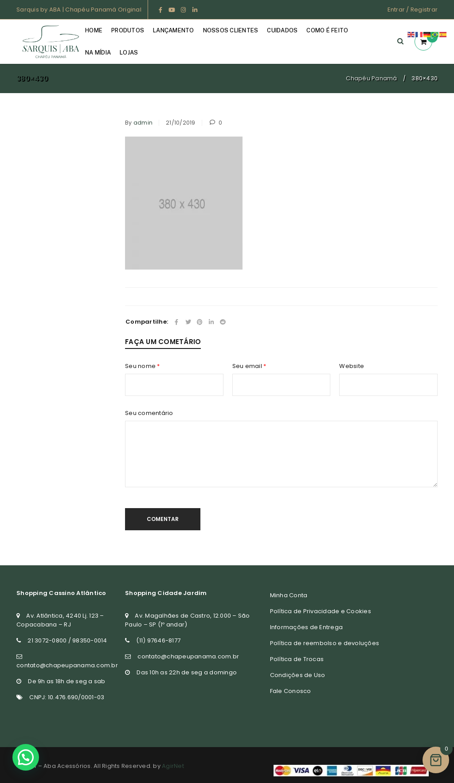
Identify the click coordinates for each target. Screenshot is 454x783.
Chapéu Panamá (371, 78)
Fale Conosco (290, 691)
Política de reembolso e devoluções (325, 643)
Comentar (163, 519)
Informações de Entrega (306, 627)
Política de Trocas (297, 659)
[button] (25, 757)
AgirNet (173, 766)
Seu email (249, 366)
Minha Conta (289, 595)
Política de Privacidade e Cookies (320, 611)
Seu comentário (149, 413)
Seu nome (142, 366)
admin (143, 122)
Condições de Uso (297, 675)
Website (351, 366)
